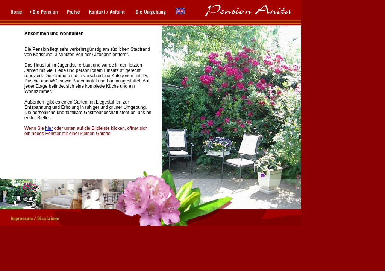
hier (49, 128)
